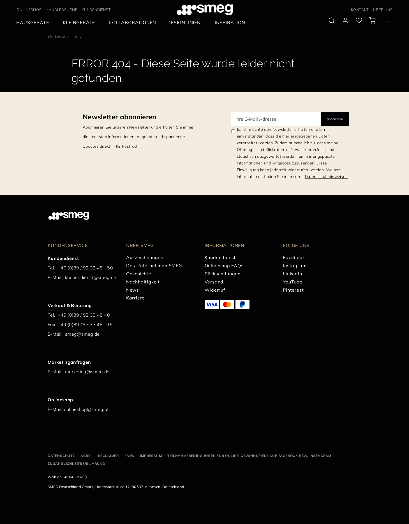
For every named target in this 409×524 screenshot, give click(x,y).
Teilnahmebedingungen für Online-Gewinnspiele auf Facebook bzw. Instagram (249, 456)
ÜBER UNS (382, 9)
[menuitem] (34, 22)
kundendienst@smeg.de (90, 277)
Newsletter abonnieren (119, 117)
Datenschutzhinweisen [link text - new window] (326, 176)
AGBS (85, 456)
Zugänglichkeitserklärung (76, 463)
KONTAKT (360, 9)
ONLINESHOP (29, 9)
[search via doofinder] (331, 20)
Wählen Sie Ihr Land (66, 477)
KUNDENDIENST (96, 9)
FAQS (129, 456)
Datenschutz (61, 456)
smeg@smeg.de (82, 334)
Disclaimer (107, 456)
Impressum (151, 456)
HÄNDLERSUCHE (61, 9)
